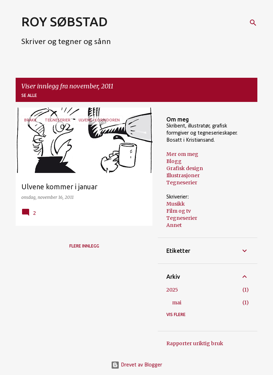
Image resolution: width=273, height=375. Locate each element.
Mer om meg (182, 154)
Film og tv (178, 211)
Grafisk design (184, 168)
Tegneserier (181, 182)
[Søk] (253, 22)
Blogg (174, 161)
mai (176, 302)
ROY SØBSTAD (64, 21)
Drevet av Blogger (136, 365)
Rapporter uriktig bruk (194, 343)
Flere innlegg (84, 246)
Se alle (29, 95)
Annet (174, 225)
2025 (172, 290)
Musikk (175, 204)
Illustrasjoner (183, 175)
